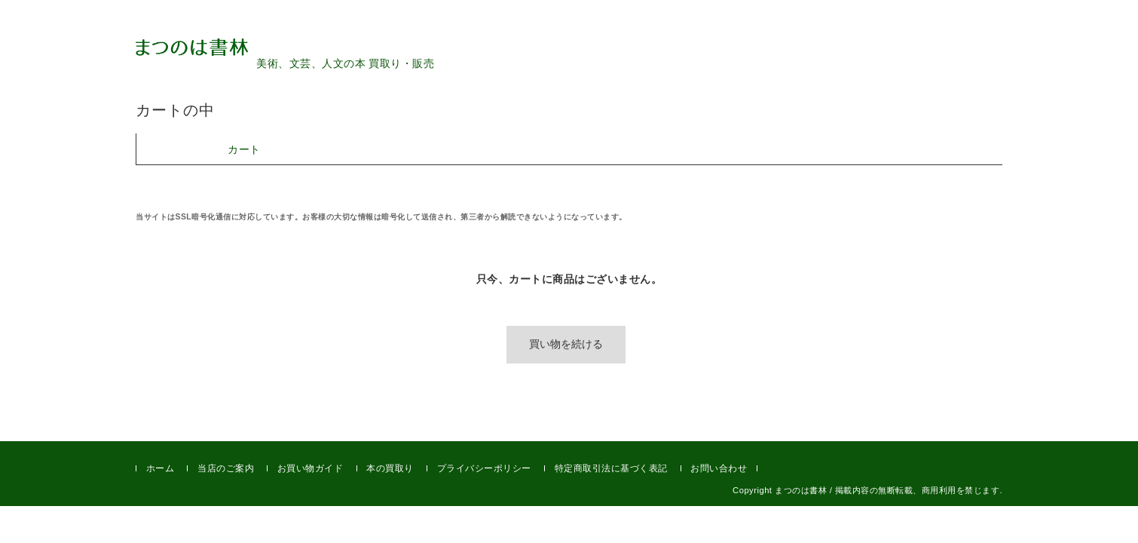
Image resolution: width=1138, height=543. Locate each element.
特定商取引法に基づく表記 (611, 468)
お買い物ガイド (310, 468)
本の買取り (390, 468)
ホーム (160, 468)
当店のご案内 (225, 468)
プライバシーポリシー (484, 468)
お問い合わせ (718, 468)
